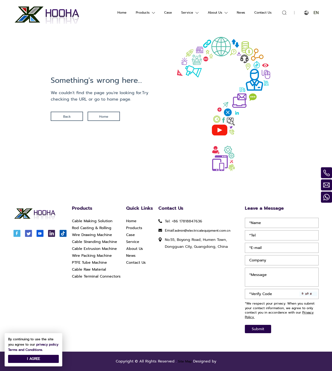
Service (187, 12)
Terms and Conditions (25, 349)
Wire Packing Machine (92, 256)
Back (67, 116)
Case (168, 12)
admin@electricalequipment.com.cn (202, 230)
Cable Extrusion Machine (94, 249)
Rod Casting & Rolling (91, 228)
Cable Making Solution (92, 221)
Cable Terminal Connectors (96, 276)
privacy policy (47, 344)
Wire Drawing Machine (92, 235)
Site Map (185, 361)
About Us (215, 12)
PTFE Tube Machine (89, 263)
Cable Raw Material (89, 269)
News (241, 12)
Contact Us (263, 12)
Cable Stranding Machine (94, 242)
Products (143, 12)
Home (122, 12)
